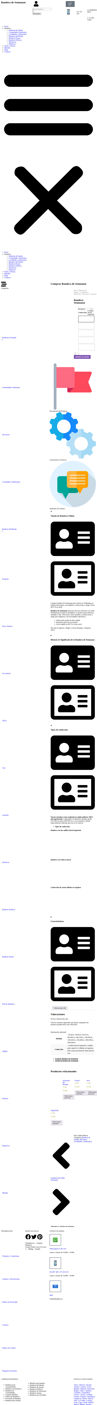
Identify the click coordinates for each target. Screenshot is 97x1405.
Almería (77, 1387)
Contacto (7, 52)
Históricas (12, 44)
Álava (76, 1385)
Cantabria (88, 1391)
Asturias (83, 1387)
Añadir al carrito (82, 357)
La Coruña (81, 1400)
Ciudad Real (85, 1393)
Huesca (90, 1398)
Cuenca (76, 1395)
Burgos (76, 1391)
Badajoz (77, 1389)
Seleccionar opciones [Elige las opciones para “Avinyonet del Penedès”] (68, 1097)
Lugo (80, 1402)
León (75, 1402)
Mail (51, 1295)
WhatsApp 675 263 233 (58, 1249)
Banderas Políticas (15, 40)
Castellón (77, 1393)
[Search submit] (33, 11)
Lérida (85, 1402)
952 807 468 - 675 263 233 (59, 1272)
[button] (48, 152)
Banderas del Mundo (16, 36)
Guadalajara (91, 1397)
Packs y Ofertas (9, 46)
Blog (6, 50)
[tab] (73, 387)
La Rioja (89, 1400)
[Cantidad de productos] (76, 354)
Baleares (83, 1389)
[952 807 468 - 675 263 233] (55, 1263)
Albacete (82, 1385)
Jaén (75, 1400)
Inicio (6, 26)
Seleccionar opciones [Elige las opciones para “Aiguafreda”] (56, 1122)
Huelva (84, 1398)
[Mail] (55, 1286)
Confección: (82, 312)
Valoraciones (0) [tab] (60, 1008)
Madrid (90, 1402)
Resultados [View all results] (36, 14)
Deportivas (12, 42)
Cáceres (82, 1395)
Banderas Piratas (14, 38)
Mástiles (7, 48)
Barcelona (85, 294)
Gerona (76, 1397)
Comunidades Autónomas (18, 32)
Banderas (7, 28)
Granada (83, 1397)
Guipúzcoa (77, 1398)
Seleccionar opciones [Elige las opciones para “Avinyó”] (80, 1093)
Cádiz (82, 1391)
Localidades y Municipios (18, 34)
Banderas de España (16, 30)
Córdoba (89, 1395)
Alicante (89, 1385)
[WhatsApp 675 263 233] (55, 1240)
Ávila (89, 1387)
